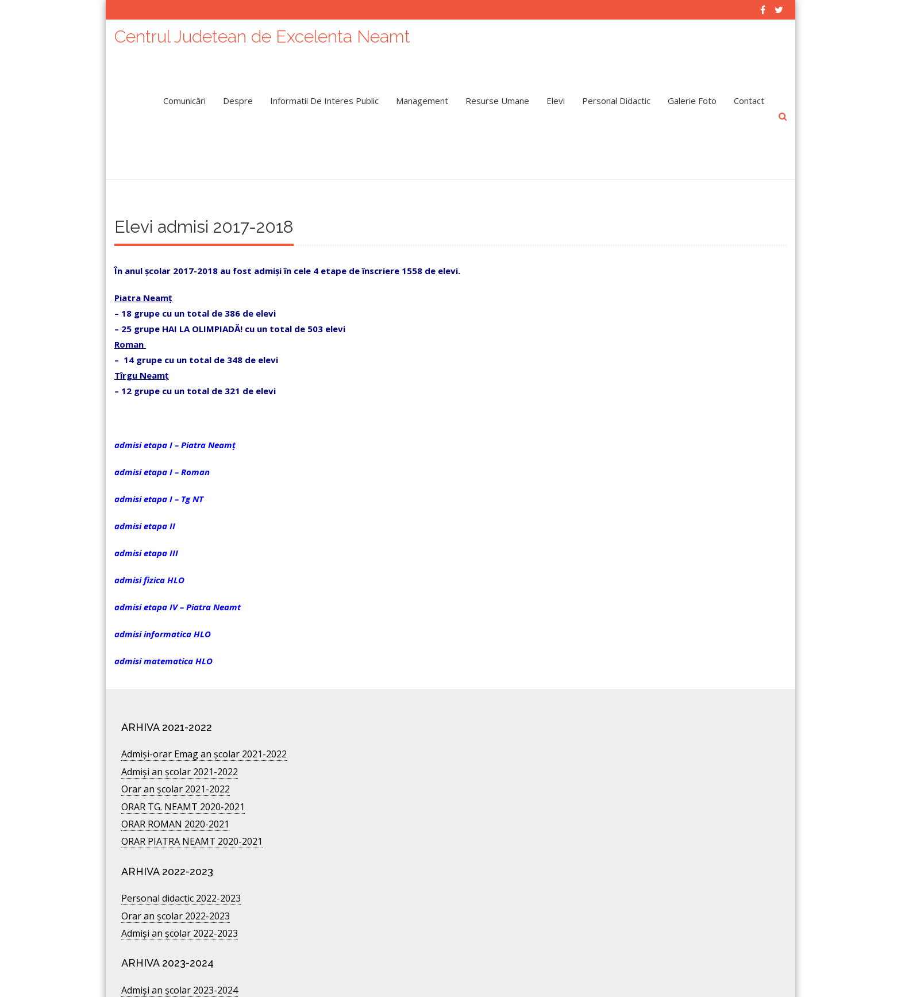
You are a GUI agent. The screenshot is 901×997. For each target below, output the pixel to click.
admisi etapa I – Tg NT (158, 456)
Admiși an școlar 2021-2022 (179, 729)
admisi (129, 402)
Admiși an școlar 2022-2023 (179, 890)
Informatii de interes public (324, 95)
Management (422, 95)
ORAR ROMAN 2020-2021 (175, 781)
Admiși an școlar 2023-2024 (179, 947)
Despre (238, 95)
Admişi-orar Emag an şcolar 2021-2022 (204, 711)
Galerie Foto (692, 95)
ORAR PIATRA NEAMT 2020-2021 (192, 798)
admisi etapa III (146, 510)
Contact (749, 95)
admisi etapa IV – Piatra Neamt (177, 564)
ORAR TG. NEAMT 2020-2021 (183, 764)
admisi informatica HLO (162, 591)
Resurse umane (497, 95)
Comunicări (184, 95)
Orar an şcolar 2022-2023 (175, 873)
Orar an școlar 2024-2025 (175, 964)
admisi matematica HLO (163, 618)
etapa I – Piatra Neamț (190, 402)
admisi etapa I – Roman (162, 429)
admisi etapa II (144, 483)
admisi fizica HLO (149, 537)
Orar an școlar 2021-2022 (175, 746)
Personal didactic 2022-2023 (181, 855)
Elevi (555, 95)
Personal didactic (616, 95)
